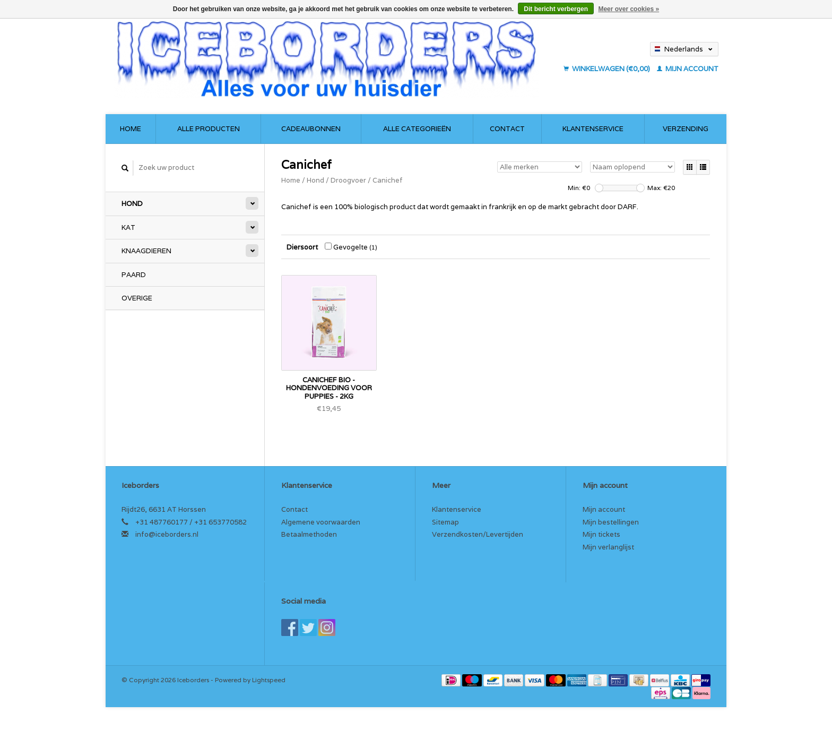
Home (130, 128)
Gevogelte (351, 247)
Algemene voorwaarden (320, 522)
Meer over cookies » (628, 9)
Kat (128, 227)
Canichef (387, 180)
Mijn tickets (601, 534)
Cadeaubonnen (311, 128)
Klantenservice (592, 128)
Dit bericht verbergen (556, 9)
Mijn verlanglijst (608, 547)
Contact (507, 128)
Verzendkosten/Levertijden (477, 534)
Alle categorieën (417, 128)
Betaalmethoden (309, 534)
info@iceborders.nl (166, 534)
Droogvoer (348, 180)
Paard (134, 274)
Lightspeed (268, 680)
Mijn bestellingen (611, 522)
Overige (137, 298)
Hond (132, 203)
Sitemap (445, 522)
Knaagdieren (146, 250)
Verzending (685, 128)
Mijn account (687, 68)
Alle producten (208, 128)
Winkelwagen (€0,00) (608, 68)
